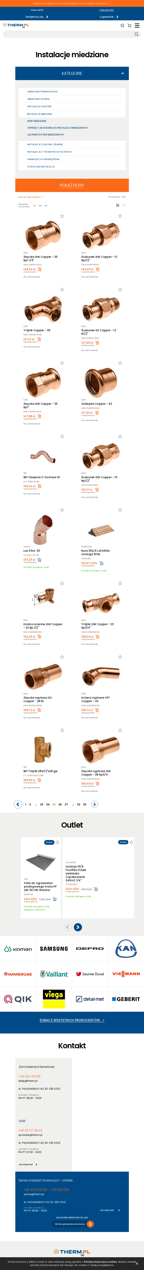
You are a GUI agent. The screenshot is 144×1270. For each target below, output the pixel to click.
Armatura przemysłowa (42, 91)
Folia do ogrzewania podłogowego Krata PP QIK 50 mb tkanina (40, 886)
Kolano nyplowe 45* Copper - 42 (95, 699)
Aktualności (78, 1220)
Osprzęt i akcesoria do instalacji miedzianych (57, 127)
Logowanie (107, 16)
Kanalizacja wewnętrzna (43, 159)
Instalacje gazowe (39, 106)
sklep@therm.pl (27, 1076)
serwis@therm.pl (34, 1135)
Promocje (49, 1228)
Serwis (75, 1228)
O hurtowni (77, 1216)
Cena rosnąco (33, 197)
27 (66, 804)
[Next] (94, 804)
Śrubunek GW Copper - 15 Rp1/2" (99, 479)
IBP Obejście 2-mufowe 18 (42, 477)
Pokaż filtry (72, 185)
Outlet (47, 1232)
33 (84, 804)
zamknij (137, 1263)
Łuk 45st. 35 (32, 551)
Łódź (79, 1062)
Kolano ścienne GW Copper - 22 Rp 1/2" (43, 626)
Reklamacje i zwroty (25, 1243)
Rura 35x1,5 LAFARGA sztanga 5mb (95, 552)
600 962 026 (60, 1131)
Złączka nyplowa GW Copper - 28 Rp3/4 (96, 773)
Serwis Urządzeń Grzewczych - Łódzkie (46, 1122)
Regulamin (20, 1216)
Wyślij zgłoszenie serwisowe (70, 1165)
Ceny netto (37, 10)
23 (41, 804)
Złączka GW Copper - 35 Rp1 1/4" (41, 258)
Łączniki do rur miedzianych (45, 134)
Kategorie (72, 73)
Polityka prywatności (26, 1220)
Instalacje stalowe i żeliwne (45, 144)
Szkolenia (77, 1224)
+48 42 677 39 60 (87, 1072)
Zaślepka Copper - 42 (96, 404)
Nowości (48, 1224)
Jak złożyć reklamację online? (26, 1238)
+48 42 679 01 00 (35, 1131)
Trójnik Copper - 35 (37, 330)
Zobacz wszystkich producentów (72, 1015)
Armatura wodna (38, 99)
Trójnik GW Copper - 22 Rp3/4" (97, 626)
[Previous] (18, 804)
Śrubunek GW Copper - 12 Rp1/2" (99, 258)
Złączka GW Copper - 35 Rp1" (41, 405)
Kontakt (76, 1232)
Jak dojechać (82, 1105)
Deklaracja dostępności (27, 1232)
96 (46, 205)
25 (54, 804)
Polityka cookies (23, 1224)
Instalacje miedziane (39, 114)
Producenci (49, 1220)
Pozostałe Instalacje (41, 166)
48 (40, 205)
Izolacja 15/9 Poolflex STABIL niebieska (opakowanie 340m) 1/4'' (76, 871)
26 (60, 804)
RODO (18, 1228)
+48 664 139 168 (29, 1072)
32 (78, 804)
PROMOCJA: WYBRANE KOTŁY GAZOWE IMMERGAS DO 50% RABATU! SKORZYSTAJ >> (72, 4)
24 (48, 804)
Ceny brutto (107, 10)
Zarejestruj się (34, 16)
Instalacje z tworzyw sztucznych (49, 151)
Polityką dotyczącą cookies (100, 1261)
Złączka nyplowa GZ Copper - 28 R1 (38, 699)
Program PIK (50, 1236)
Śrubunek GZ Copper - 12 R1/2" (98, 332)
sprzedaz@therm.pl (87, 1076)
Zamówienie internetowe (36, 1062)
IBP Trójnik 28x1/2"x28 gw (41, 771)
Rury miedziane (36, 121)
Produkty (48, 1216)
